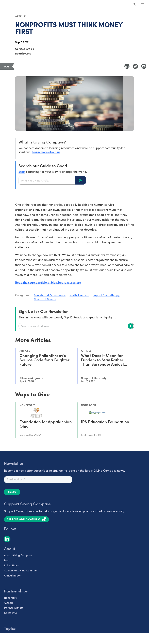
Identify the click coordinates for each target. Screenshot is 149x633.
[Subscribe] (130, 326)
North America (79, 295)
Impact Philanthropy (106, 295)
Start (22, 171)
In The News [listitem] (11, 565)
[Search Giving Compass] (134, 5)
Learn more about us (46, 152)
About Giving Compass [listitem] (18, 555)
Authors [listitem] (8, 602)
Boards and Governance (50, 295)
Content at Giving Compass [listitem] (21, 570)
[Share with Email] (143, 66)
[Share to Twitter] (135, 66)
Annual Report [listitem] (13, 575)
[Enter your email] (76, 326)
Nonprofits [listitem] (10, 597)
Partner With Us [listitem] (13, 607)
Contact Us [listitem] (10, 612)
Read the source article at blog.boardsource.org (48, 282)
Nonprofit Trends (45, 299)
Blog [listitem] (7, 560)
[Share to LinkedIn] (126, 66)
